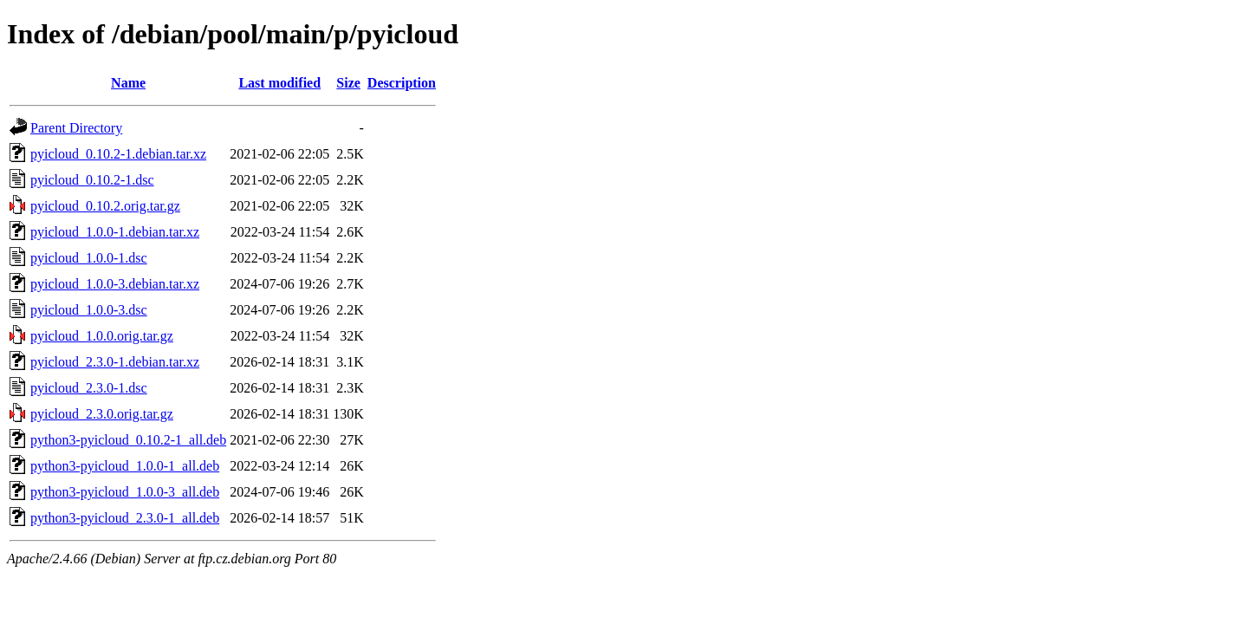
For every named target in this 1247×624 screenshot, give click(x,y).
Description (401, 82)
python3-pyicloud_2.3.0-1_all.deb (124, 517)
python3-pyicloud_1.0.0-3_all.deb (124, 491)
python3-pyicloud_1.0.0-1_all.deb (124, 465)
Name (128, 82)
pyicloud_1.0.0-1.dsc (88, 257)
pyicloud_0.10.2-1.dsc (92, 179)
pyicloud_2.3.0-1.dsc (88, 387)
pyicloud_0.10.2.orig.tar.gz (105, 205)
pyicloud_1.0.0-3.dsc (88, 309)
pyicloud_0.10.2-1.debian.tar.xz (118, 153)
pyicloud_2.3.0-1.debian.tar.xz (114, 361)
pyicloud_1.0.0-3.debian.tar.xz (114, 283)
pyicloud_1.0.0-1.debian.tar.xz (114, 231)
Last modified (279, 82)
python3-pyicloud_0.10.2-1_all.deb (128, 439)
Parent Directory (76, 127)
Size (348, 82)
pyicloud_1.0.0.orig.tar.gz (101, 335)
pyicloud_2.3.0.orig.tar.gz (101, 413)
